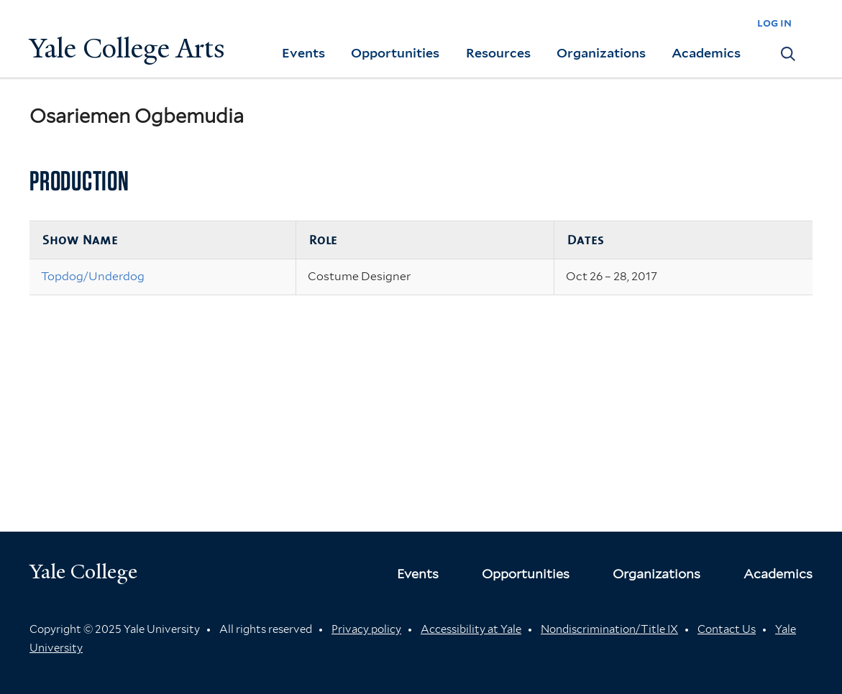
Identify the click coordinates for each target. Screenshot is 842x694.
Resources (498, 52)
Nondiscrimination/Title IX (609, 629)
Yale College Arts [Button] (127, 48)
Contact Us (726, 629)
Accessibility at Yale (471, 629)
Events (303, 52)
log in (774, 22)
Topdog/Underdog (93, 276)
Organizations (601, 52)
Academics (706, 52)
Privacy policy (366, 629)
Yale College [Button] (83, 571)
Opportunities (395, 52)
